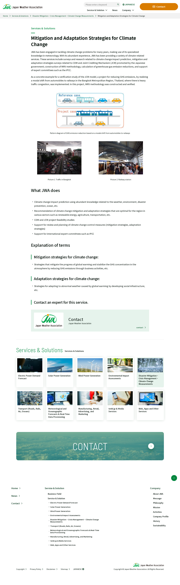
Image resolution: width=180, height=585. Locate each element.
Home (5, 16)
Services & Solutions (20, 16)
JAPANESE (129, 5)
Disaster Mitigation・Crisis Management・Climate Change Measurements (63, 16)
